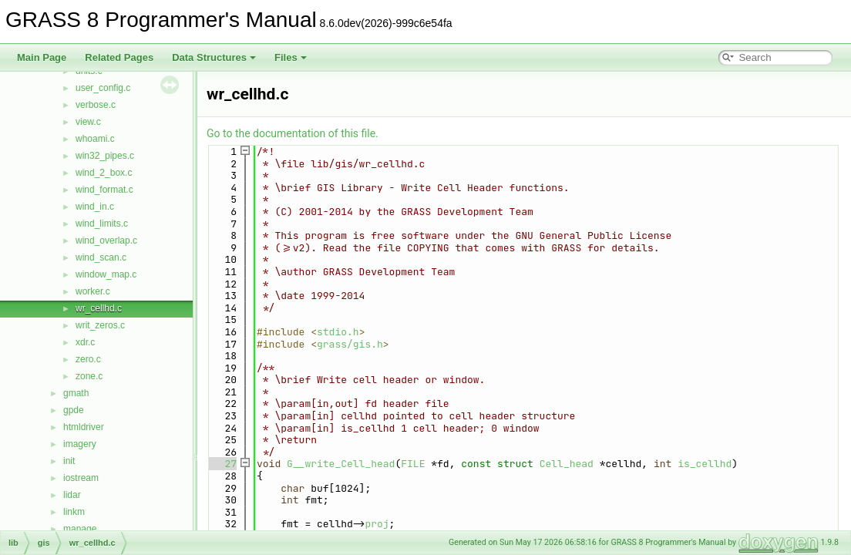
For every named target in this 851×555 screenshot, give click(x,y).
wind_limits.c (102, 223)
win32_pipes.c (105, 155)
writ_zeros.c (100, 325)
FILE (413, 463)
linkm (74, 511)
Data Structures (214, 57)
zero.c (88, 359)
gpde (73, 410)
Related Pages (119, 57)
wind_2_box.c (104, 172)
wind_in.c (95, 206)
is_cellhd (705, 463)
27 (222, 463)
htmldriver (83, 427)
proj (376, 523)
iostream (81, 478)
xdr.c (85, 342)
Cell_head (567, 463)
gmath (76, 393)
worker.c (93, 291)
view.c (88, 121)
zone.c (89, 376)
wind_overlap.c (106, 240)
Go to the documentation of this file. (292, 133)
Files (290, 57)
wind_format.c (104, 189)
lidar (72, 494)
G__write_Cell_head (341, 463)
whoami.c (95, 138)
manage (79, 528)
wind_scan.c (101, 257)
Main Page (41, 57)
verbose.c (96, 104)
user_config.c (103, 87)
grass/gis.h (350, 344)
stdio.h (338, 331)
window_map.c (106, 274)
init (69, 461)
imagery (79, 444)
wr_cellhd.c (99, 308)
